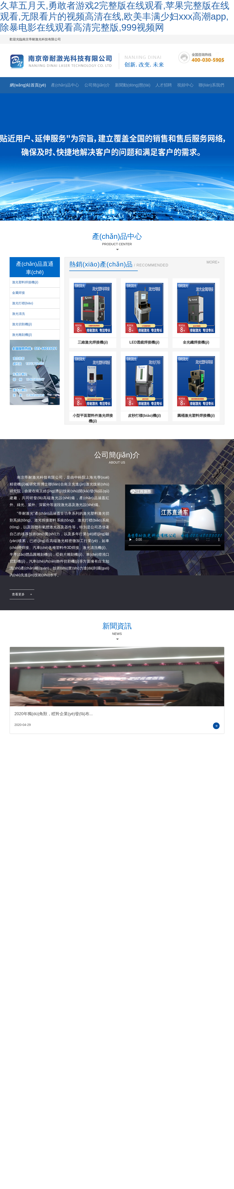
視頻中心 (185, 85)
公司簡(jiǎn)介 (97, 85)
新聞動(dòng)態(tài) (132, 85)
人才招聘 (163, 85)
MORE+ (213, 262)
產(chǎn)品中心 (65, 85)
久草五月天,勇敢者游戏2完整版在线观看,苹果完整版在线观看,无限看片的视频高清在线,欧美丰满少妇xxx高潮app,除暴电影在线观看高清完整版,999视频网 (114, 16)
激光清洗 (18, 314)
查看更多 (22, 594)
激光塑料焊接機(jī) (25, 282)
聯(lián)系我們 (211, 85)
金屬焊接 (18, 293)
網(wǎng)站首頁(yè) (28, 85)
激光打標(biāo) (22, 303)
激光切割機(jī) (22, 324)
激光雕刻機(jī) (22, 334)
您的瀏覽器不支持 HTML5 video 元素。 (174, 512)
